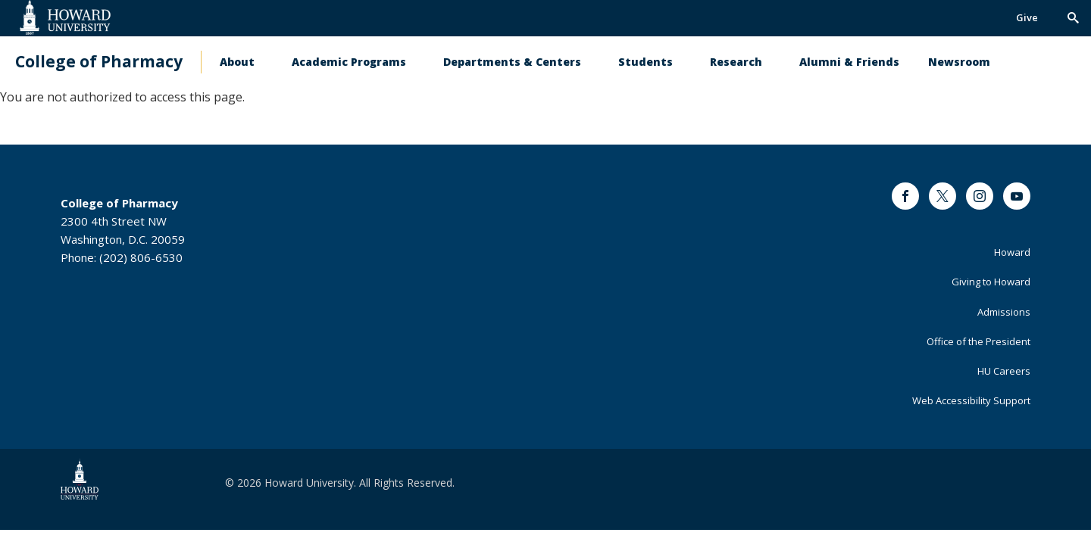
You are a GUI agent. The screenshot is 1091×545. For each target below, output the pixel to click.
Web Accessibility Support (971, 400)
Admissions (1003, 312)
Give (1027, 17)
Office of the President (978, 341)
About (237, 61)
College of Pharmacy (99, 61)
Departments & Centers (512, 61)
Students (645, 61)
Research (736, 61)
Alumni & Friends (849, 61)
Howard (1012, 252)
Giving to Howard (991, 281)
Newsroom (959, 61)
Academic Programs (349, 61)
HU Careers (1003, 371)
